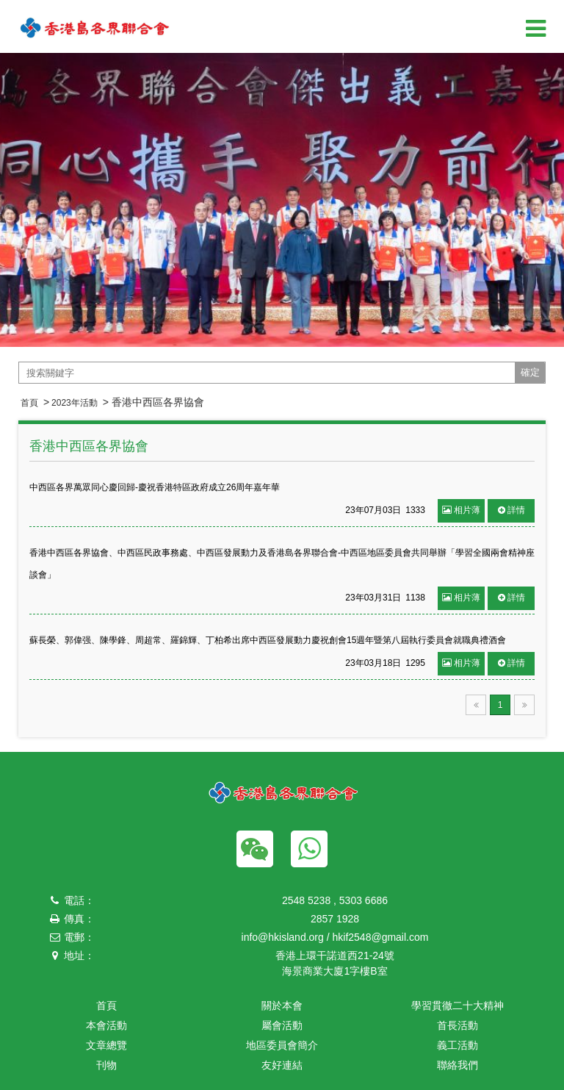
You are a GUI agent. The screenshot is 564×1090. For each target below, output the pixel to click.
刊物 (106, 1065)
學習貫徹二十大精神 (457, 1005)
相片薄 (461, 510)
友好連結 (282, 1065)
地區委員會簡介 (282, 1045)
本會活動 (106, 1025)
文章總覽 (106, 1045)
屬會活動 (282, 1025)
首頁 (29, 403)
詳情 (511, 510)
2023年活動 (74, 403)
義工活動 (457, 1045)
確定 (530, 372)
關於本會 (282, 1005)
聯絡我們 (457, 1065)
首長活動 (457, 1025)
